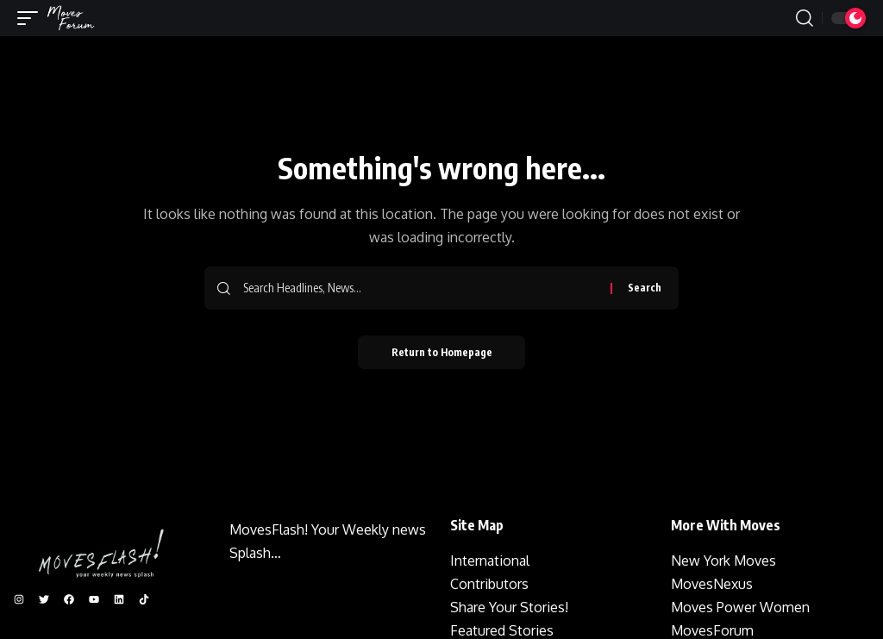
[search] (804, 18)
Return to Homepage (441, 352)
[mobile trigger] (32, 18)
